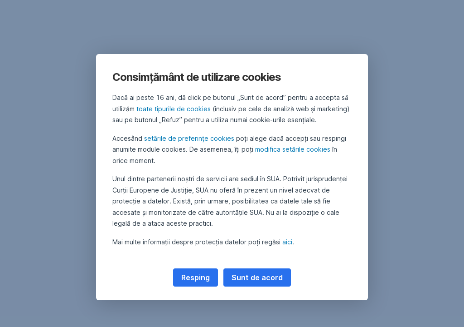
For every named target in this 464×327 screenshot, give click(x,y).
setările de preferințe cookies (189, 138)
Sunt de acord (257, 277)
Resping (195, 277)
